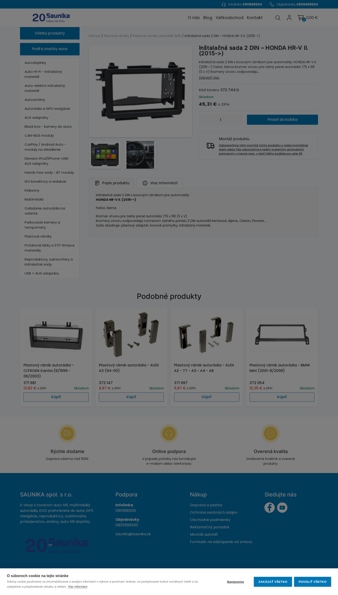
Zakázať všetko (272, 582)
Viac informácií (77, 586)
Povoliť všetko (313, 582)
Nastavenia (235, 582)
